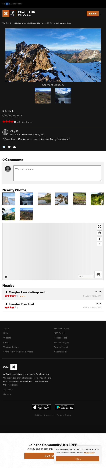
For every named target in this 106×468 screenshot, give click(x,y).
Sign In (92, 13)
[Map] (53, 251)
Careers (7, 394)
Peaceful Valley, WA (35, 134)
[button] (3, 146)
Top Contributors (10, 347)
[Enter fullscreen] (99, 226)
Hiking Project (60, 337)
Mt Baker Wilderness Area (59, 23)
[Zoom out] (99, 243)
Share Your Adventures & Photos (18, 351)
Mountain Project (61, 328)
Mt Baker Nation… (36, 23)
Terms (59, 415)
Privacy (68, 415)
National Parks (60, 351)
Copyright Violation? (53, 84)
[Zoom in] (99, 239)
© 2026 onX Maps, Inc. (44, 415)
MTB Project (59, 333)
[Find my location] (99, 233)
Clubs (5, 342)
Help (5, 333)
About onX (8, 389)
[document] (77, 454)
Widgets (7, 337)
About (6, 328)
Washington (7, 23)
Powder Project (61, 347)
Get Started (53, 456)
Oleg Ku (14, 131)
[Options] (98, 274)
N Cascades (20, 23)
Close (78, 458)
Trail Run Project (61, 342)
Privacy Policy (89, 452)
